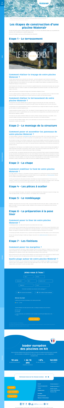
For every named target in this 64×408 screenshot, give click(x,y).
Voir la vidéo (33, 56)
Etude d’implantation (13, 389)
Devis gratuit (11, 385)
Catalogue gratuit (12, 393)
